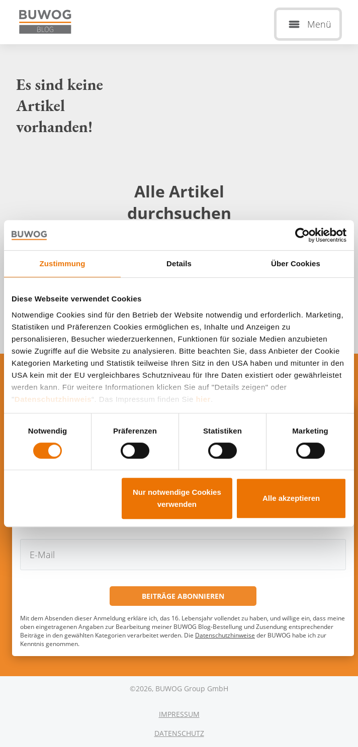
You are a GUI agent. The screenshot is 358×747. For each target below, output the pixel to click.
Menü (319, 24)
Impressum (179, 714)
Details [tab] (179, 263)
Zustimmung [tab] (62, 263)
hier (203, 399)
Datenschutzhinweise (225, 635)
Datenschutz (179, 733)
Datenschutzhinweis (53, 399)
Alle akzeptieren (291, 498)
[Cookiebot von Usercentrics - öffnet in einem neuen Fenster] (302, 235)
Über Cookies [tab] (295, 263)
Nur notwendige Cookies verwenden (177, 498)
